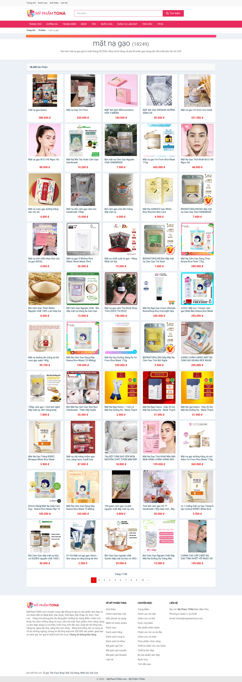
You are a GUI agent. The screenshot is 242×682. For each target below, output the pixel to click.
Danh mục (43, 3)
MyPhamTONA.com (117, 679)
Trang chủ (31, 3)
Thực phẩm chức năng (149, 641)
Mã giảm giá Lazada (116, 650)
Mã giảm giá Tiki (114, 646)
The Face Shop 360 (59, 673)
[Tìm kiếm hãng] (118, 13)
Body (84, 24)
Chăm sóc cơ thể (146, 618)
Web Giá (84, 673)
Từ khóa (41, 30)
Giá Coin (94, 673)
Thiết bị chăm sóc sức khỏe (152, 646)
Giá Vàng (74, 673)
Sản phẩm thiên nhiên (149, 627)
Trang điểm (69, 24)
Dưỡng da (52, 24)
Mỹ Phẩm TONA (137, 679)
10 (142, 580)
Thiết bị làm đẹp (146, 650)
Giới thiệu (54, 3)
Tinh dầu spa (144, 664)
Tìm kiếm (173, 13)
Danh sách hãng (114, 632)
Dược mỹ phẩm (145, 623)
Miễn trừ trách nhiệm (116, 623)
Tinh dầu (147, 24)
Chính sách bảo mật (116, 614)
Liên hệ (64, 3)
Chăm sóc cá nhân (147, 636)
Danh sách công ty (115, 636)
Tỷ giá (46, 673)
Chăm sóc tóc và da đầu (150, 632)
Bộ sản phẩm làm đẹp (149, 655)
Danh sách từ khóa (115, 641)
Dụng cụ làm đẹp (127, 24)
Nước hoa (107, 24)
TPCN (160, 24)
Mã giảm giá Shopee (116, 655)
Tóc (94, 24)
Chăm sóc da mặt (147, 614)
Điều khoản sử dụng (116, 618)
